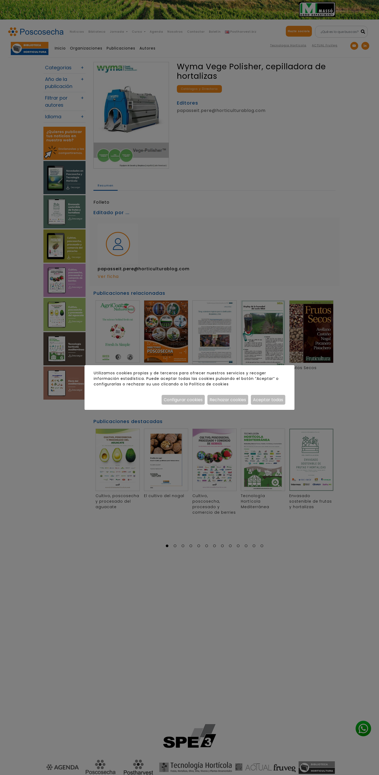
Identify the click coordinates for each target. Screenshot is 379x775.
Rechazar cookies (228, 400)
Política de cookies (208, 384)
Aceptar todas (268, 400)
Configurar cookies (183, 400)
